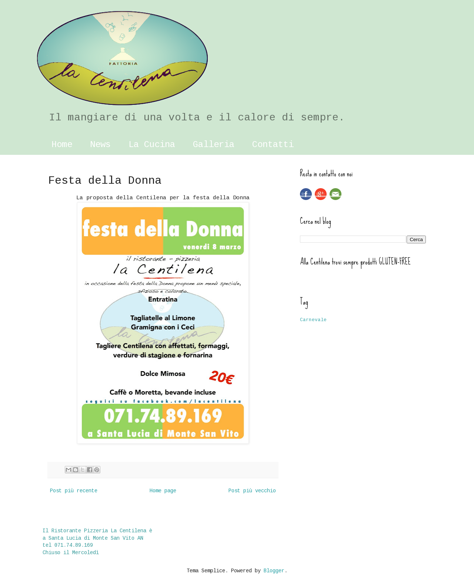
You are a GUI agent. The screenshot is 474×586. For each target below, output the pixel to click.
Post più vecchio (252, 491)
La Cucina (151, 145)
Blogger (274, 571)
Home (61, 145)
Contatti (273, 145)
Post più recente (73, 491)
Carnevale (313, 320)
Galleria (213, 145)
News (100, 145)
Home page (163, 491)
